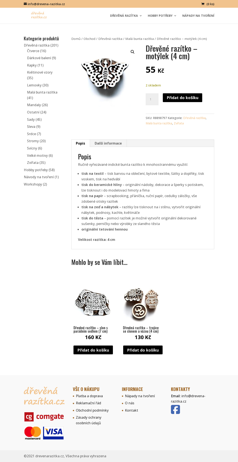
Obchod (89, 38)
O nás (129, 403)
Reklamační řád (88, 403)
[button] (132, 52)
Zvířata (179, 123)
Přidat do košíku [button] (93, 350)
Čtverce (33, 50)
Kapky (32, 65)
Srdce (31, 133)
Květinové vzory (39, 72)
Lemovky (34, 85)
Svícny (32, 148)
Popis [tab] (80, 143)
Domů (76, 38)
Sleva (31, 126)
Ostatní (33, 112)
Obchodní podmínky (92, 410)
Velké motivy (37, 155)
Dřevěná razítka (124, 16)
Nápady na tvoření (198, 16)
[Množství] (152, 99)
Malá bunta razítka (139, 38)
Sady (31, 119)
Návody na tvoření (39, 177)
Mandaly (34, 105)
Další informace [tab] (108, 143)
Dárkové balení (39, 58)
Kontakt (131, 410)
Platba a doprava (89, 396)
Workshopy (33, 184)
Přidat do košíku (182, 97)
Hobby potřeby (160, 16)
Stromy (33, 141)
